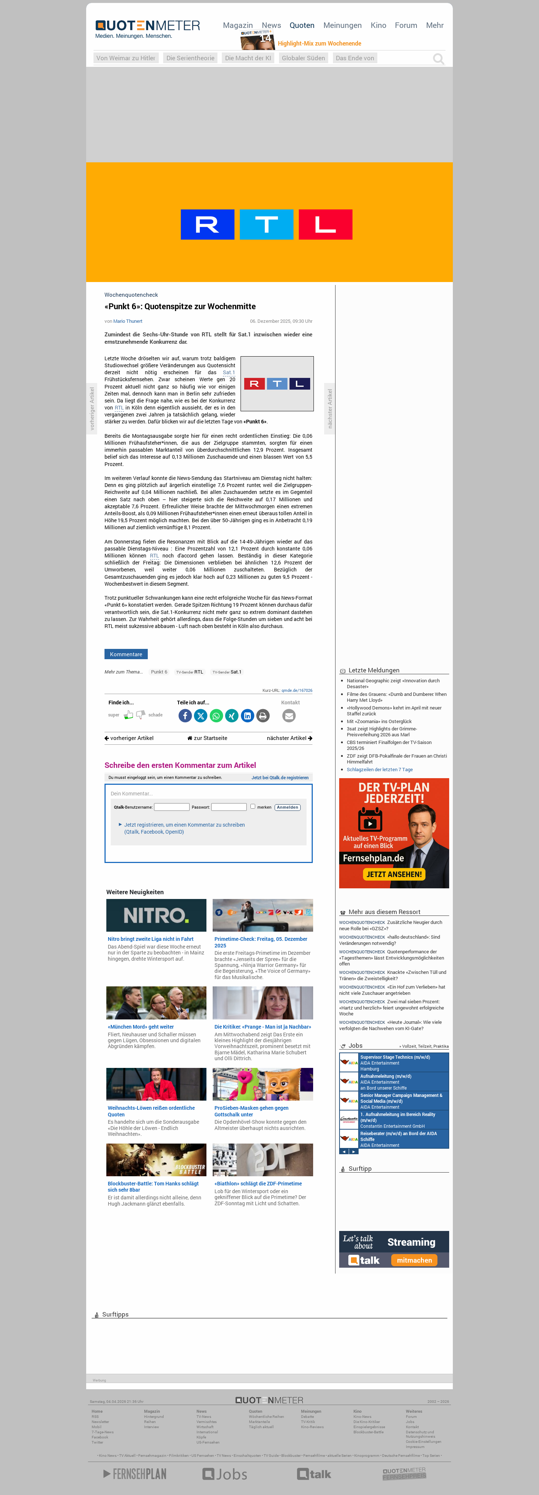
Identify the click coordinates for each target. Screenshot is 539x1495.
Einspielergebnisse (369, 1426)
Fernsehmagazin (152, 1455)
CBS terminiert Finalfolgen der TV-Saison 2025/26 (389, 745)
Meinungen (342, 25)
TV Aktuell (127, 1455)
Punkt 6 (159, 672)
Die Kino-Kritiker (366, 1421)
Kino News (108, 1455)
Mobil (97, 1426)
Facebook (100, 1437)
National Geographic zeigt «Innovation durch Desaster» (393, 683)
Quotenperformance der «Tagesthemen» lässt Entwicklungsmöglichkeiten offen (391, 958)
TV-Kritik (308, 1421)
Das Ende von (355, 58)
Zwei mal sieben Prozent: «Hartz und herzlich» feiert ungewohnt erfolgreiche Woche (391, 1007)
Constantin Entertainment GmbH (387, 1120)
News (271, 25)
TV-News (204, 1416)
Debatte (307, 1416)
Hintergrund (154, 1416)
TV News (224, 1455)
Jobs (410, 1421)
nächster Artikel (289, 737)
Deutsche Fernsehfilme (401, 1455)
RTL (119, 407)
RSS (95, 1416)
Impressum (415, 1446)
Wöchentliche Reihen (266, 1416)
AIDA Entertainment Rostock (391, 1100)
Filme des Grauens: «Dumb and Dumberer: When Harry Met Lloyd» (397, 697)
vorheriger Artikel (129, 737)
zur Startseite (207, 737)
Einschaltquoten (247, 1455)
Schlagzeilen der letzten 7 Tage (380, 769)
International (207, 1432)
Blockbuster (291, 1455)
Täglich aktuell (261, 1426)
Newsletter (100, 1421)
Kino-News (362, 1416)
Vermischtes (207, 1421)
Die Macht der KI (248, 58)
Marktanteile (259, 1421)
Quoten (302, 25)
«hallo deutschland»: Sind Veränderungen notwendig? (389, 940)
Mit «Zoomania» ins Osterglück (379, 721)
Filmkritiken (179, 1455)
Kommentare (126, 654)
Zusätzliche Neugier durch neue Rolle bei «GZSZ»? (390, 925)
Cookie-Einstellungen (423, 1441)
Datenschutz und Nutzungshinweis (420, 1434)
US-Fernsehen (208, 1442)
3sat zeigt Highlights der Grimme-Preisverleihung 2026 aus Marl (382, 731)
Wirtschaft (205, 1426)
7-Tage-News (103, 1432)
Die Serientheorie (190, 58)
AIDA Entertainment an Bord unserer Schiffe (375, 1081)
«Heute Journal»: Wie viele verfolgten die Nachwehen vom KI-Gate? (390, 1025)
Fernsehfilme (314, 1455)
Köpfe (201, 1437)
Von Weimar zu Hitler (125, 58)
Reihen (150, 1421)
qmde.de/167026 (297, 690)
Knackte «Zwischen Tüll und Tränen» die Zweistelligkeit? (392, 975)
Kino (378, 25)
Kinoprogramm (367, 1455)
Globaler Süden (303, 58)
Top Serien (431, 1455)
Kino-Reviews (312, 1426)
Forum (406, 25)
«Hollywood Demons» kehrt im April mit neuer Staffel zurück (394, 710)
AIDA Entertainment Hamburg (385, 1062)
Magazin (238, 25)
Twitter (97, 1442)
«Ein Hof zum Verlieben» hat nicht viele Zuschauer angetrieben (392, 990)
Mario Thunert (128, 321)
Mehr (435, 25)
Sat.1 (229, 372)
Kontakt (412, 1426)
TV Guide (271, 1455)
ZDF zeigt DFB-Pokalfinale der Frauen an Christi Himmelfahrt (397, 758)
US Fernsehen (202, 1455)
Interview (151, 1426)
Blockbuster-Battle (368, 1432)
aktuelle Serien (339, 1455)
